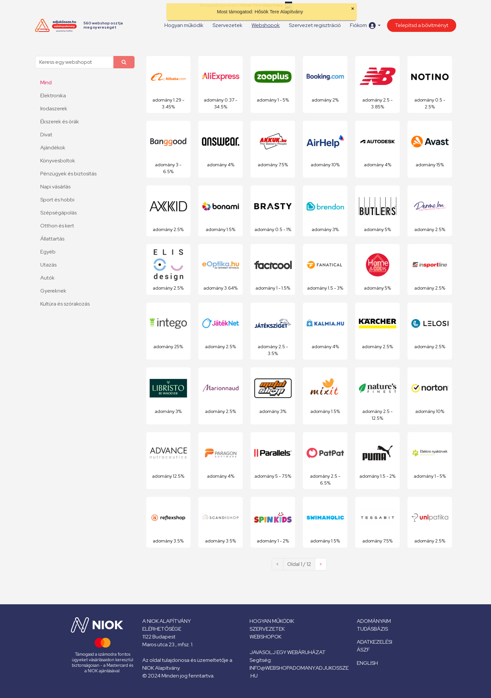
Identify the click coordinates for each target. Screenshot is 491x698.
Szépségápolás (58, 212)
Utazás (48, 264)
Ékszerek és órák (59, 121)
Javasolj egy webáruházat (288, 652)
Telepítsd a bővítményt (421, 25)
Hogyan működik (183, 25)
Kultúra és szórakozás (65, 303)
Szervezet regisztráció (315, 25)
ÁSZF (363, 649)
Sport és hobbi (57, 199)
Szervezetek (227, 25)
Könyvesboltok (57, 160)
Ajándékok (52, 147)
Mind (46, 82)
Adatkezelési (374, 641)
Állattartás (52, 238)
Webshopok (266, 25)
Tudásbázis (372, 628)
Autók (47, 277)
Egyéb (48, 251)
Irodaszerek (53, 108)
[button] (365, 25)
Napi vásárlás (55, 186)
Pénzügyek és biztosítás (68, 173)
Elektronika (53, 95)
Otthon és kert (57, 225)
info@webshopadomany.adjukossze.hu (299, 671)
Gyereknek (53, 290)
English (367, 663)
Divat (46, 134)
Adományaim (374, 621)
